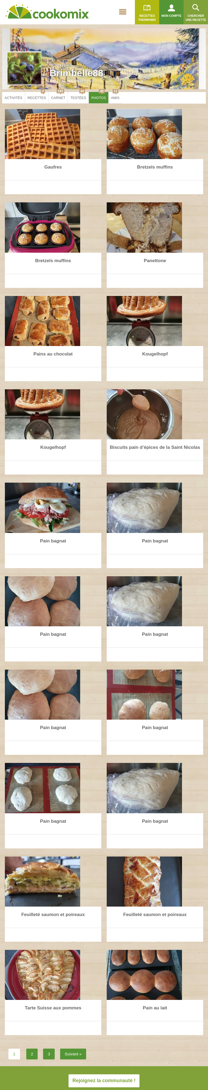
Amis (115, 96)
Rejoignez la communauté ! (103, 1080)
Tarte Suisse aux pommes (53, 1007)
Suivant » (73, 1054)
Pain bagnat (53, 541)
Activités (13, 98)
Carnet (58, 96)
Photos (98, 96)
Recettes (37, 96)
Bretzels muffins (155, 167)
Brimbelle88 (76, 73)
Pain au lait (155, 1007)
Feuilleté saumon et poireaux (53, 914)
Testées (78, 96)
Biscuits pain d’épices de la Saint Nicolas (155, 447)
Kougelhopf (155, 354)
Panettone (155, 260)
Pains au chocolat (53, 354)
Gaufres (53, 167)
